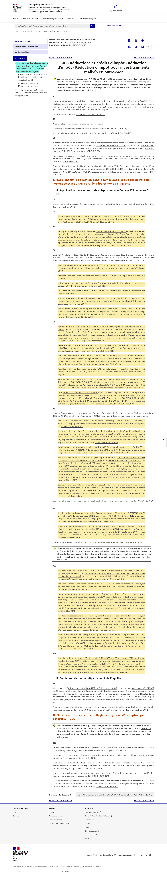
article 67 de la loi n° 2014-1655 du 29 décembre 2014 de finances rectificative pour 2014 (98, 762)
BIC (39, 31)
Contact (16, 816)
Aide (14, 812)
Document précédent (62, 57)
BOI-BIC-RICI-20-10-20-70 (133, 398)
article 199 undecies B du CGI (89, 114)
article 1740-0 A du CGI (111, 384)
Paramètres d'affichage (93, 867)
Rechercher (92, 26)
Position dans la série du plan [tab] (26, 46)
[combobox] (52, 26)
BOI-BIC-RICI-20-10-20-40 (116, 257)
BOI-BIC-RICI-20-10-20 (120, 133)
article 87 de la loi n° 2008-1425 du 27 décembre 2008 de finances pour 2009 (89, 254)
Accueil (16, 19)
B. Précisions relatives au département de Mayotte (29, 85)
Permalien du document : (60, 794)
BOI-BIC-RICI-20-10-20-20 (130, 542)
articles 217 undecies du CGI (108, 158)
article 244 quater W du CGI (109, 166)
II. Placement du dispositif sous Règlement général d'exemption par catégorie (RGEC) (31, 92)
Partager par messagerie (149, 47)
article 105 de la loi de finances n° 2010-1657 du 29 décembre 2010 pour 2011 (101, 459)
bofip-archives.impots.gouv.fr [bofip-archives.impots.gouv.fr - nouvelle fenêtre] (59, 823)
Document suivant (142, 57)
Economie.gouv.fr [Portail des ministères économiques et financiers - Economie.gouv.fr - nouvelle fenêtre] (91, 831)
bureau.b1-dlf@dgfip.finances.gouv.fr (99, 84)
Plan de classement (28, 31)
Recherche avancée (116, 25)
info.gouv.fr (90, 855)
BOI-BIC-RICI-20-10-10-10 (133, 260)
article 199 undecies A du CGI (109, 145)
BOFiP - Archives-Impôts (86, 19)
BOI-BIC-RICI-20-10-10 (116, 128)
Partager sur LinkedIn (142, 47)
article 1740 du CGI (96, 398)
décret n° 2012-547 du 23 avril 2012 (117, 515)
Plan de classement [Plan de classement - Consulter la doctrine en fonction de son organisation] (30, 19)
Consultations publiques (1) (52, 19)
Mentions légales (41, 867)
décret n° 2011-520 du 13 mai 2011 (123, 460)
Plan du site (54, 867)
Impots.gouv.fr (90, 835)
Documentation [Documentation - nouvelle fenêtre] (54, 820)
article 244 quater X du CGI (74, 171)
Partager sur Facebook (129, 47)
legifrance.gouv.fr (126, 855)
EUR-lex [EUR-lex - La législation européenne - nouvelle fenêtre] (87, 827)
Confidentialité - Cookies (70, 867)
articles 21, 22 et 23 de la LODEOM (79, 392)
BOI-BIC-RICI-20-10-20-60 (89, 382)
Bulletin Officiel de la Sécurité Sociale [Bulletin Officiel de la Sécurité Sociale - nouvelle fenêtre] (97, 816)
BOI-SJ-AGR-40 (114, 364)
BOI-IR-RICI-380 (93, 151)
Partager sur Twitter (136, 47)
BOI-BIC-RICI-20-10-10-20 (72, 426)
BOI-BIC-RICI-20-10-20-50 (116, 401)
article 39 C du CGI (119, 234)
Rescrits (70, 19)
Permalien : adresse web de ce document (142, 40)
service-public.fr (106, 855)
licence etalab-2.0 (61, 872)
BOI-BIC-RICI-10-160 (114, 169)
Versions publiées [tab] (22, 52)
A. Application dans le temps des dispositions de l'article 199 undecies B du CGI (32, 77)
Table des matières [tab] (22, 41)
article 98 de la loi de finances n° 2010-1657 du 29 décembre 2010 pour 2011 (101, 448)
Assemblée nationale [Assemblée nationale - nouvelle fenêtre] (92, 812)
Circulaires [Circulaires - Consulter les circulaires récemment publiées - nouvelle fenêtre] (88, 820)
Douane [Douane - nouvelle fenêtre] (87, 823)
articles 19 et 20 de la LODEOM (77, 379)
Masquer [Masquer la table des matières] (21, 58)
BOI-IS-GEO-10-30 (70, 161)
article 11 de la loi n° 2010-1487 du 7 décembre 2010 (91, 688)
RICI (45, 31)
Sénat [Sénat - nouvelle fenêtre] (87, 839)
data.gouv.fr (143, 855)
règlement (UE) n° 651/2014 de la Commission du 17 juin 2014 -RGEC (93, 750)
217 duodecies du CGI (137, 158)
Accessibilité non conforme (22, 867)
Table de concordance (56, 816)
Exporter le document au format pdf (129, 40)
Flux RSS (52, 812)
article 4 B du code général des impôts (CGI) (127, 101)
